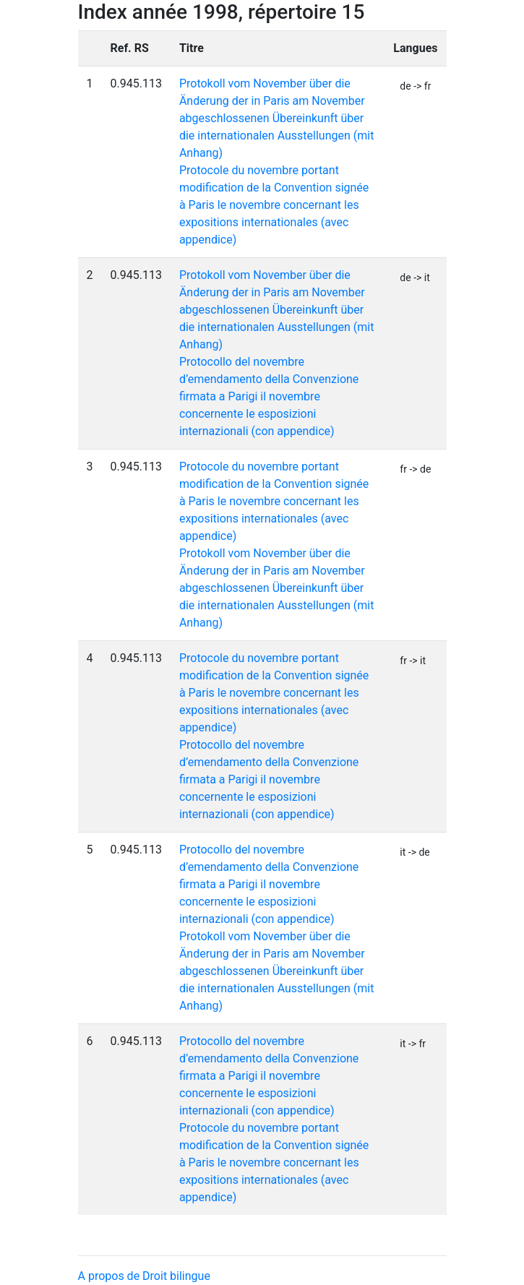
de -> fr (415, 86)
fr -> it (413, 660)
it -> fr (413, 1043)
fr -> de (415, 469)
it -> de (414, 852)
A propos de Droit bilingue (144, 1276)
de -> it (414, 277)
